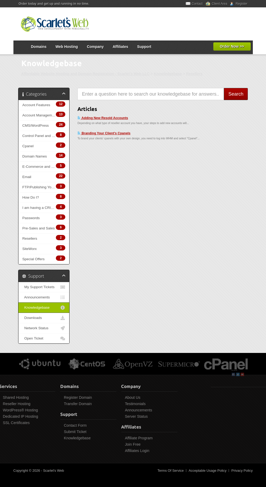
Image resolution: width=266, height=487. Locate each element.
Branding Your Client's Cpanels (103, 133)
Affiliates (120, 47)
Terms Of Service (170, 471)
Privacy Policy (242, 471)
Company (95, 47)
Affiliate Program (123, 438)
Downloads (44, 318)
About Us (117, 397)
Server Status (121, 416)
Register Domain (63, 397)
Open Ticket (44, 338)
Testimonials (120, 404)
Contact (197, 4)
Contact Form (60, 425)
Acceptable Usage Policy (207, 471)
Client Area (219, 4)
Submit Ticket (60, 432)
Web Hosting (67, 47)
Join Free (118, 444)
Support (144, 47)
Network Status (44, 328)
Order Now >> (232, 46)
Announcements (44, 297)
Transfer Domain (63, 404)
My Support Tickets (44, 287)
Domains (39, 47)
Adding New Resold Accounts (102, 118)
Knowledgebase (168, 74)
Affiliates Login (122, 451)
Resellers (194, 74)
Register (242, 4)
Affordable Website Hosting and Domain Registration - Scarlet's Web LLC (85, 74)
